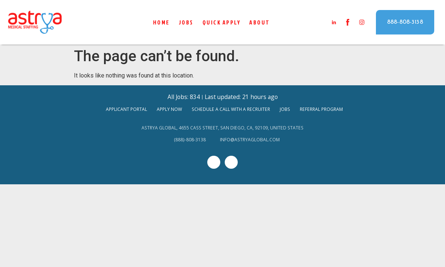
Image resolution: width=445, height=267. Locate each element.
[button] (405, 22)
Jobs (186, 22)
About (259, 22)
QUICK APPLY (221, 22)
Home (161, 22)
